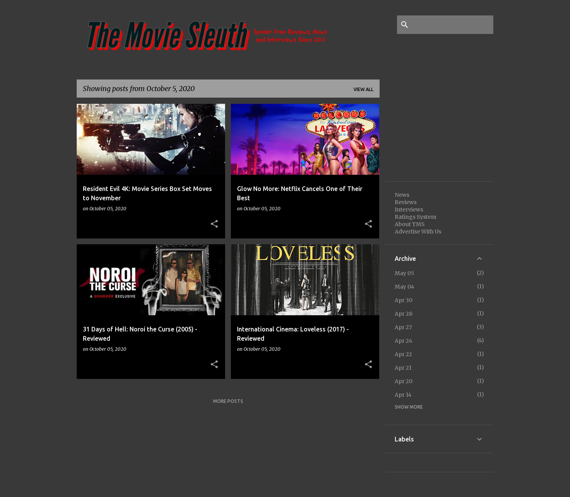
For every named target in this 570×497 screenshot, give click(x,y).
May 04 (404, 286)
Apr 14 (403, 394)
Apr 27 (403, 327)
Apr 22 (403, 354)
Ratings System (415, 216)
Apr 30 (403, 300)
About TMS (410, 224)
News (402, 194)
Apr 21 (403, 367)
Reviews (406, 202)
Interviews (409, 209)
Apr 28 (403, 313)
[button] (214, 224)
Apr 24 (403, 340)
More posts (228, 401)
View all (363, 89)
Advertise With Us (418, 231)
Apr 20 (403, 381)
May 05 (404, 273)
